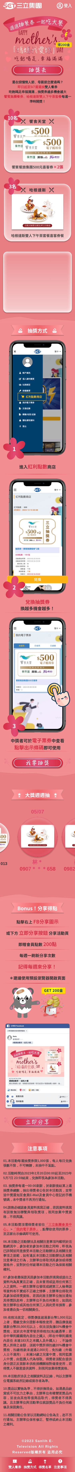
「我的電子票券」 (26, 1229)
